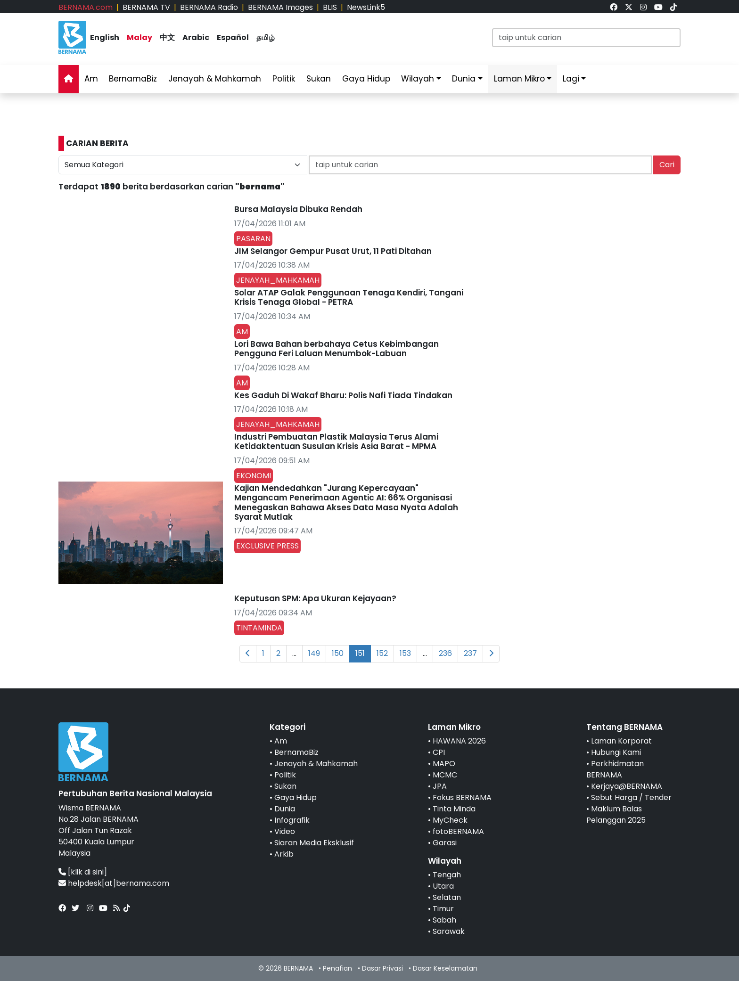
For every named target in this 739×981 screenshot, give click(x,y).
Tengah (447, 874)
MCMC (445, 774)
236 (445, 653)
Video (284, 831)
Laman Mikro (519, 78)
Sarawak (449, 931)
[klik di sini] (87, 872)
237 (470, 653)
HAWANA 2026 (459, 741)
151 (360, 653)
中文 (167, 37)
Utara (443, 886)
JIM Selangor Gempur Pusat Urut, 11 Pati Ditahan (333, 251)
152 (382, 653)
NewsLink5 (366, 7)
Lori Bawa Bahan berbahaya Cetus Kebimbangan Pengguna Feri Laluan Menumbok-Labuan (336, 348)
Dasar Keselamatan (445, 968)
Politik (283, 78)
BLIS (330, 7)
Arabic (195, 37)
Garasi (445, 842)
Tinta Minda (454, 808)
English (104, 37)
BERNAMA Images (280, 7)
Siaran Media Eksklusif (314, 842)
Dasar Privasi (382, 968)
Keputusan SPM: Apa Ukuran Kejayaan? (315, 598)
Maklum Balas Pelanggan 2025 (616, 814)
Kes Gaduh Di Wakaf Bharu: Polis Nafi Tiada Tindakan (343, 395)
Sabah (444, 920)
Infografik (292, 820)
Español (233, 37)
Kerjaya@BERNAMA (626, 786)
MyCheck (450, 820)
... (294, 653)
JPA (440, 786)
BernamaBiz (133, 78)
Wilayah (417, 78)
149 (314, 653)
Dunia (464, 78)
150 (338, 653)
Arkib (284, 854)
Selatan (447, 897)
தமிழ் (265, 37)
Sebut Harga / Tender (631, 797)
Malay (139, 37)
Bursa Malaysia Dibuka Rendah (298, 209)
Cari (666, 164)
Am (91, 78)
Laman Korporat (621, 741)
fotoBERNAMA (458, 831)
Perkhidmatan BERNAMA (615, 769)
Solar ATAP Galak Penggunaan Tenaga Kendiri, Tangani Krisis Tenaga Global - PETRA (348, 297)
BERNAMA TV (146, 7)
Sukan (318, 78)
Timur (443, 908)
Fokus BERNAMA (462, 797)
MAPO (444, 763)
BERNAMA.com (85, 7)
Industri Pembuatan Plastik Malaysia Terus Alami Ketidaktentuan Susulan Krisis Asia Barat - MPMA (336, 441)
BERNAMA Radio (209, 7)
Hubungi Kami (616, 752)
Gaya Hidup (366, 78)
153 (405, 653)
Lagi (571, 78)
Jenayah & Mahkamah (214, 78)
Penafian (337, 968)
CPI (439, 752)
